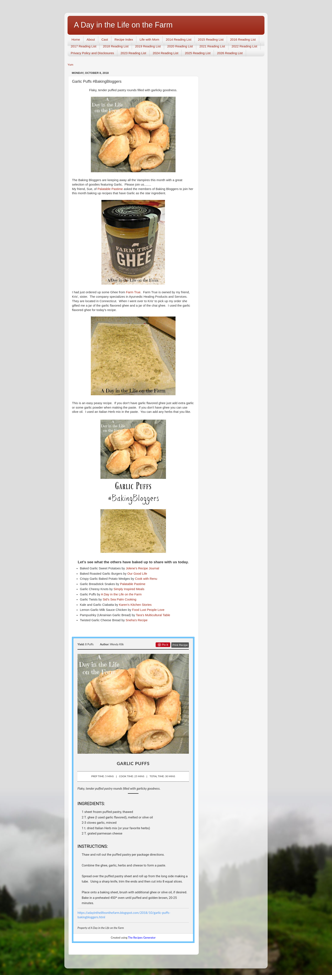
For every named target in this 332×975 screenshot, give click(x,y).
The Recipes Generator (142, 937)
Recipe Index (124, 39)
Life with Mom (149, 39)
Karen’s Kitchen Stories (135, 604)
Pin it (163, 644)
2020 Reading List (180, 46)
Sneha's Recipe (137, 620)
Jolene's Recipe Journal (142, 568)
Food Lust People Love (148, 609)
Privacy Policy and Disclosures (92, 53)
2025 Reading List (197, 53)
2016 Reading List (243, 39)
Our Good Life (137, 573)
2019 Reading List (148, 46)
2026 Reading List (230, 53)
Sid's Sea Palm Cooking (119, 599)
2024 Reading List (165, 53)
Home (76, 39)
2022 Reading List (244, 46)
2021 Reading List (212, 46)
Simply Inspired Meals (128, 589)
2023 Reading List (133, 53)
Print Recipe (180, 645)
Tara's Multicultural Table (153, 615)
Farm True (133, 292)
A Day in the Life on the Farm (123, 25)
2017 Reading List (83, 46)
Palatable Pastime (110, 189)
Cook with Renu (146, 578)
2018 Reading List (116, 46)
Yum (70, 64)
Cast (104, 39)
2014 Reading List (178, 39)
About (91, 39)
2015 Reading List (211, 39)
